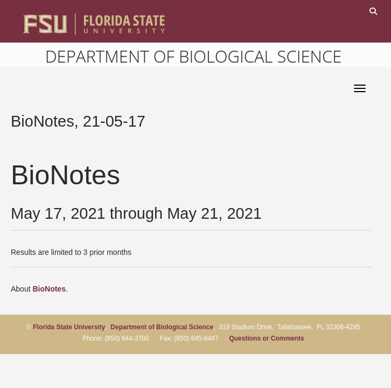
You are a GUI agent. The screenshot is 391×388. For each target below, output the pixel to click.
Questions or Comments (266, 338)
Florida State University (69, 327)
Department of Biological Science (193, 56)
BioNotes (48, 289)
